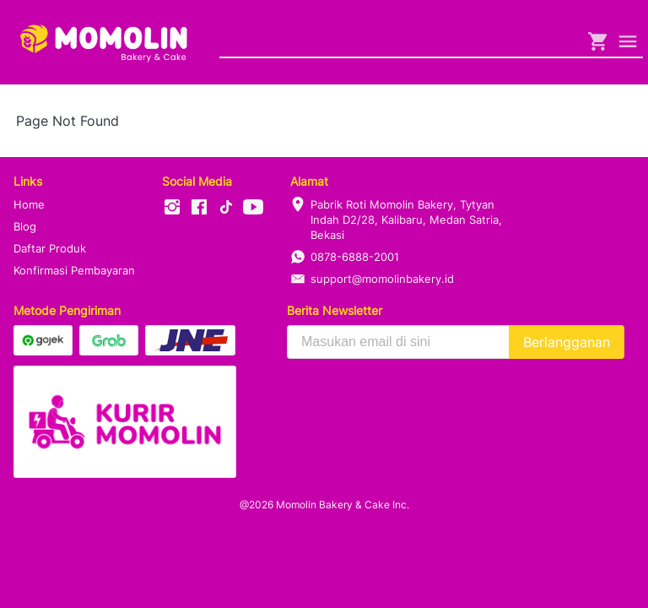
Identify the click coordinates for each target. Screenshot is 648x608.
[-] (172, 208)
